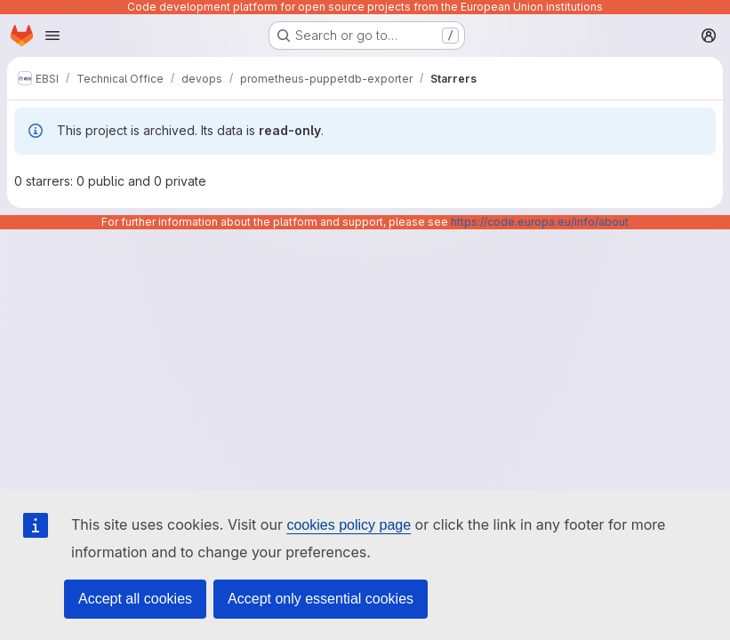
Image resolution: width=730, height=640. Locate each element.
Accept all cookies (135, 598)
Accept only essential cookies (320, 598)
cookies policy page (348, 524)
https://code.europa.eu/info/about (540, 221)
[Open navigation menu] (52, 35)
